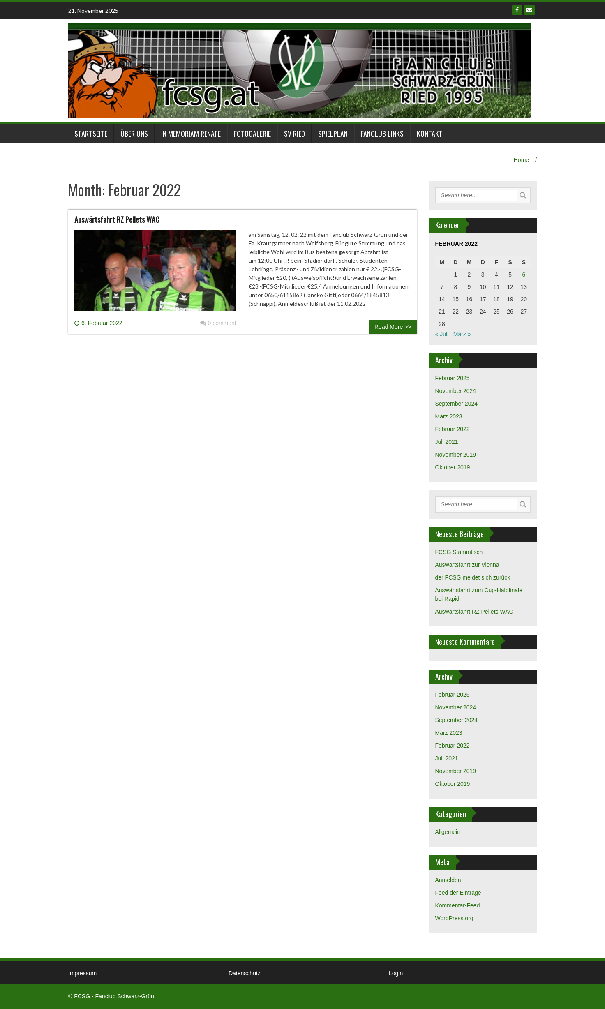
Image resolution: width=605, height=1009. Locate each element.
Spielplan (333, 133)
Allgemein (447, 832)
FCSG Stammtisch (459, 552)
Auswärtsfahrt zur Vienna (467, 564)
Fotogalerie (252, 133)
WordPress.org (454, 918)
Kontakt (430, 133)
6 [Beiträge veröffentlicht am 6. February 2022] (523, 274)
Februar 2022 (452, 429)
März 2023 (448, 416)
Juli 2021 (446, 442)
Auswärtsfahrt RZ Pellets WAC (116, 219)
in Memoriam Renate (191, 133)
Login (396, 973)
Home (521, 160)
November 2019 (455, 454)
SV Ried (294, 133)
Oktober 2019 (452, 467)
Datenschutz (245, 973)
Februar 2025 (452, 378)
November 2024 (455, 391)
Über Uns (134, 133)
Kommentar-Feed (457, 905)
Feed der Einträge (458, 892)
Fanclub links (382, 133)
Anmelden (448, 880)
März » (462, 334)
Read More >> (392, 326)
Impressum (82, 973)
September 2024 (456, 403)
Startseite (90, 133)
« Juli (442, 334)
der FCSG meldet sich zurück (472, 577)
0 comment (218, 323)
